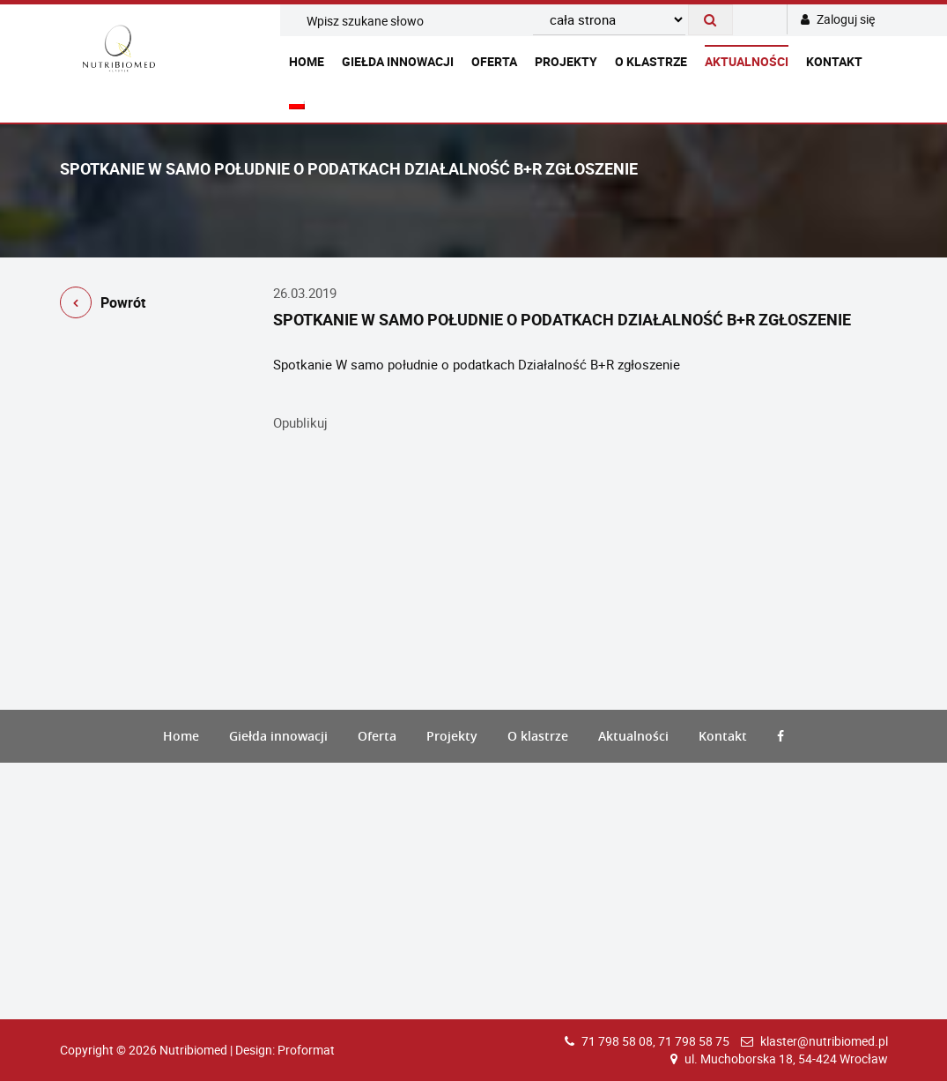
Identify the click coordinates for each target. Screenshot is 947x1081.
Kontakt (834, 61)
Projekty (566, 61)
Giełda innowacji (398, 61)
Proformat (306, 1049)
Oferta (494, 61)
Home (306, 61)
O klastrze (651, 61)
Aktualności (746, 61)
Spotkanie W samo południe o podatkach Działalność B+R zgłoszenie (476, 364)
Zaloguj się (838, 19)
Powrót (102, 305)
